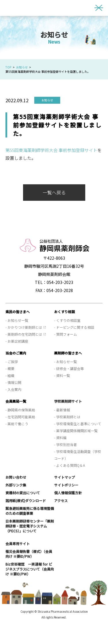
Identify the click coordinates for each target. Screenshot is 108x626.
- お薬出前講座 (16, 341)
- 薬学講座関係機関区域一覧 (76, 430)
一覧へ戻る (54, 192)
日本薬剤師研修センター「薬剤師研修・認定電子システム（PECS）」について (29, 526)
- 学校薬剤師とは (67, 416)
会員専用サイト (17, 543)
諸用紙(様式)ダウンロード (25, 500)
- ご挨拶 (11, 361)
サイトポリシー (66, 484)
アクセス (61, 500)
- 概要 (9, 368)
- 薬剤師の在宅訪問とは (23, 334)
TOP (8, 67)
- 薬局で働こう (16, 423)
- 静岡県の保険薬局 (20, 409)
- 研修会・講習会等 (69, 368)
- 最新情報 (62, 409)
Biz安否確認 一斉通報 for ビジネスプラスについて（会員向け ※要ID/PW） (29, 569)
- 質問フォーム (65, 334)
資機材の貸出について (22, 492)
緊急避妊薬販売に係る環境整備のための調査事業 (29, 511)
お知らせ (22, 67)
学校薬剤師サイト (68, 401)
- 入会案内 (13, 389)
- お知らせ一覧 (16, 320)
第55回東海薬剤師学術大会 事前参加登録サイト (51, 150)
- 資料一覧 (62, 375)
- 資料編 (60, 437)
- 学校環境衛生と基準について (77, 423)
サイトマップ (64, 477)
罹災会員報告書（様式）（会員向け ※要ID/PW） (28, 554)
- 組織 (9, 375)
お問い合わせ (15, 477)
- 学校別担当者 (65, 444)
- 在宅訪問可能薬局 (20, 416)
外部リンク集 (15, 484)
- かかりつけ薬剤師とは (23, 327)
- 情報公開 (13, 382)
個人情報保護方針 (68, 492)
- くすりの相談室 (67, 320)
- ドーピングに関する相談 (74, 327)
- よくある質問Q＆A (69, 465)
